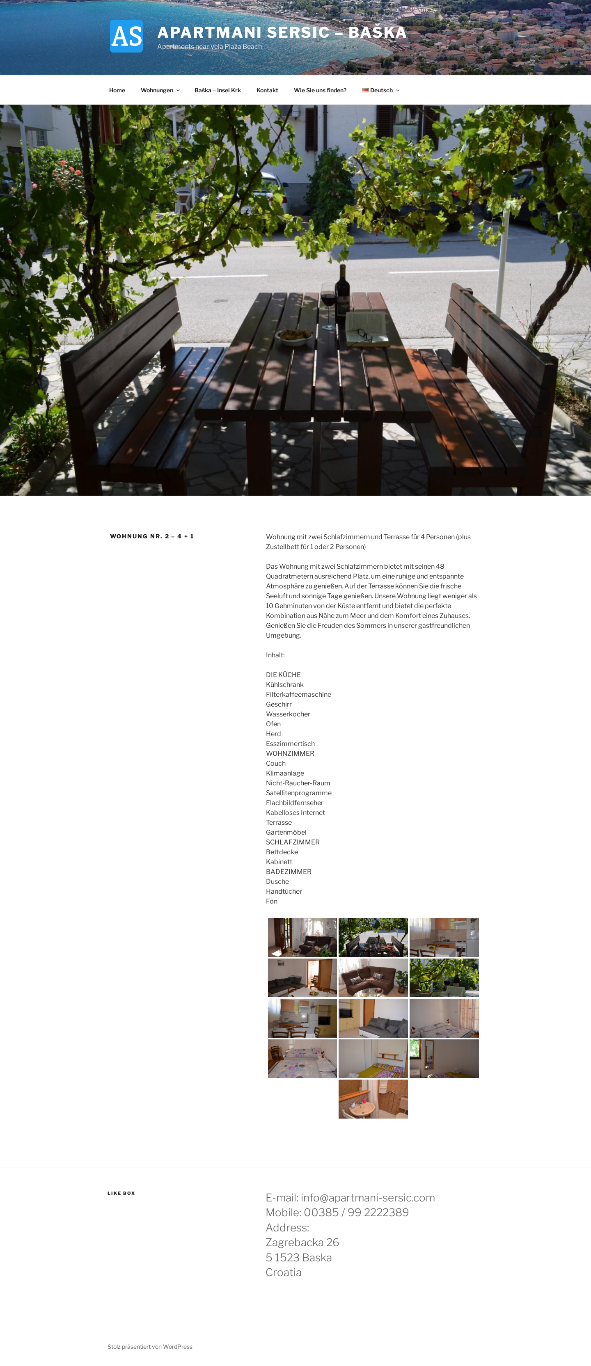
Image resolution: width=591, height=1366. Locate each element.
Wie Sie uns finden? (320, 90)
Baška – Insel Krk (218, 90)
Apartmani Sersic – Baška (282, 32)
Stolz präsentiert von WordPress (150, 1346)
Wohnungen (161, 90)
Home (117, 90)
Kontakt (267, 90)
